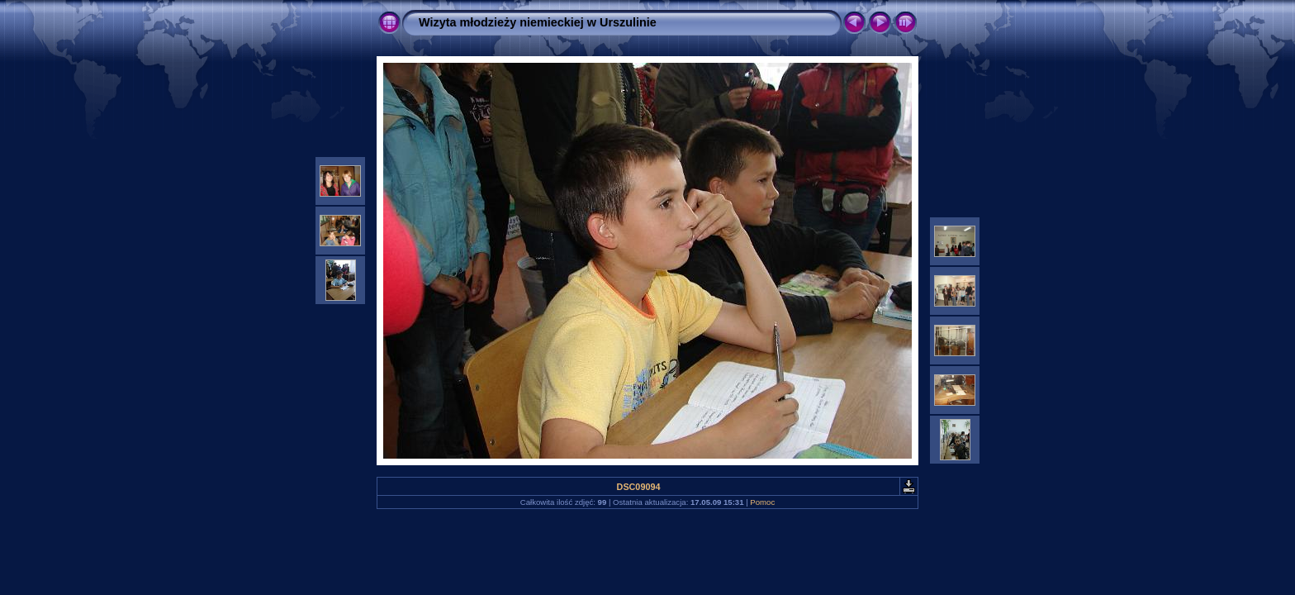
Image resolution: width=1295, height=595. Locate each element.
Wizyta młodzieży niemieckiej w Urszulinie (538, 22)
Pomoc (762, 502)
